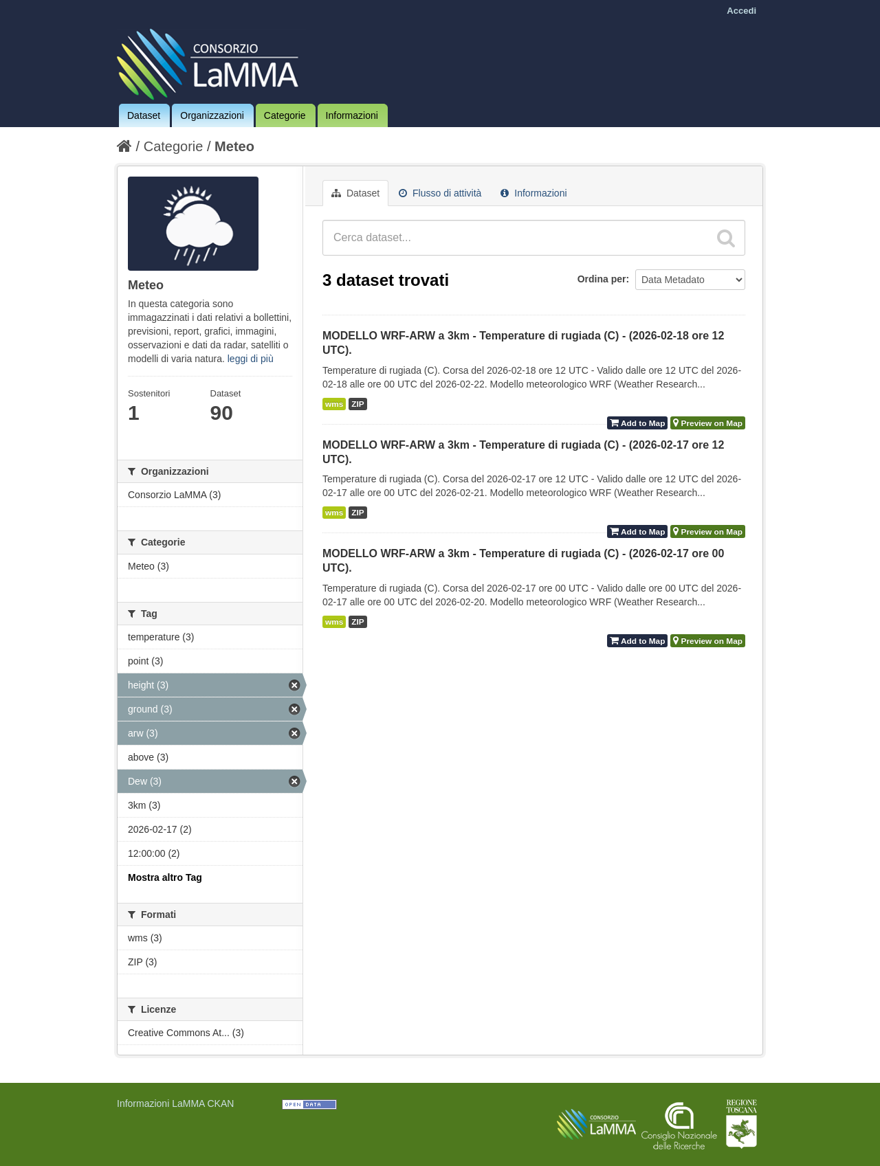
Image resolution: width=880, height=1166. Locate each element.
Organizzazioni (212, 115)
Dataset (143, 115)
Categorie (285, 115)
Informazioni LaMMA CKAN (175, 1103)
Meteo (234, 146)
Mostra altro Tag (165, 877)
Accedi (741, 10)
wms (334, 404)
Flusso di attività (440, 193)
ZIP (357, 404)
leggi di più (251, 358)
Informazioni (352, 115)
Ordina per (602, 278)
